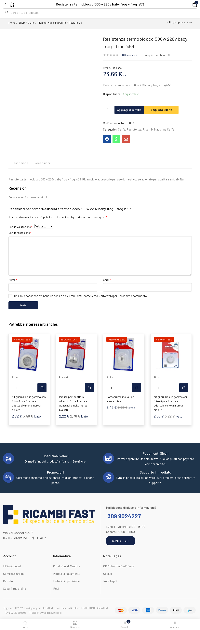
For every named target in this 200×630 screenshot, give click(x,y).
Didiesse (117, 67)
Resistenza (75, 22)
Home (11, 22)
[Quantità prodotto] (108, 109)
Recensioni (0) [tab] (44, 163)
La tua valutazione (20, 227)
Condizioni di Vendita (66, 566)
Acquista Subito (169, 109)
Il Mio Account (12, 566)
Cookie (107, 574)
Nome (12, 280)
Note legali (110, 581)
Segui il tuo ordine (14, 589)
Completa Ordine (13, 574)
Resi (56, 589)
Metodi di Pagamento (66, 574)
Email (107, 280)
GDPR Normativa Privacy (119, 566)
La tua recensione (19, 233)
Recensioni (129, 55)
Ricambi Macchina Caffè (52, 22)
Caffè (31, 22)
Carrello (8, 581)
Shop (22, 22)
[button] (189, 4)
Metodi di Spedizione (66, 581)
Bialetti (16, 377)
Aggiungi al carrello (133, 109)
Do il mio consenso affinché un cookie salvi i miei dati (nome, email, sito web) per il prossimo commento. (80, 296)
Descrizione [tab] (20, 163)
